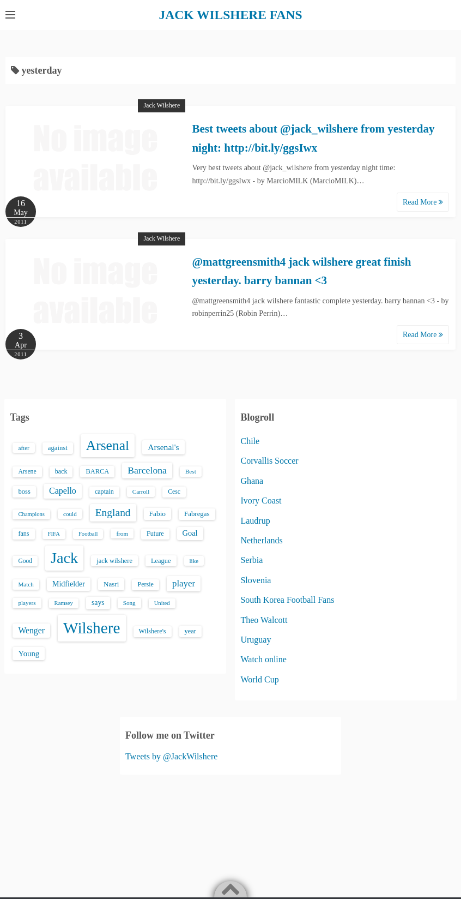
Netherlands (261, 539)
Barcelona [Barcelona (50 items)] (147, 470)
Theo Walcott (263, 619)
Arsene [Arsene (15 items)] (27, 471)
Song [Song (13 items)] (129, 603)
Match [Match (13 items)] (25, 584)
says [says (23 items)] (98, 602)
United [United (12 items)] (162, 603)
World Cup (259, 679)
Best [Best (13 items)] (190, 471)
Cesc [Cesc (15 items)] (174, 491)
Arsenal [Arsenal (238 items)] (108, 445)
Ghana (251, 480)
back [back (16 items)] (61, 471)
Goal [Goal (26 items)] (190, 533)
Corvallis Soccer (269, 460)
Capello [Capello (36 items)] (62, 490)
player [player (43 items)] (183, 583)
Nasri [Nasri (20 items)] (111, 584)
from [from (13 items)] (122, 533)
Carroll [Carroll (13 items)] (141, 491)
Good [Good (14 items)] (25, 560)
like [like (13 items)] (194, 560)
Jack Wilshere (161, 105)
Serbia (251, 560)
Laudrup (255, 520)
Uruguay (255, 639)
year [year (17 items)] (190, 631)
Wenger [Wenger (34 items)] (31, 630)
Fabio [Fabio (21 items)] (157, 513)
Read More (423, 201)
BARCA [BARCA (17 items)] (97, 471)
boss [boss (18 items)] (24, 491)
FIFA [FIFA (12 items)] (54, 534)
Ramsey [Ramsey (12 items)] (63, 603)
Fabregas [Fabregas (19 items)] (196, 513)
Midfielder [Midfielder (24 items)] (68, 583)
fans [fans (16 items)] (23, 533)
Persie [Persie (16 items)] (145, 584)
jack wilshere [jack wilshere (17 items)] (114, 560)
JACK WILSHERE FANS (230, 15)
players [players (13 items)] (26, 603)
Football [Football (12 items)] (88, 534)
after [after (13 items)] (23, 448)
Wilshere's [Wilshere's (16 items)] (152, 631)
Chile (249, 441)
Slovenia (255, 579)
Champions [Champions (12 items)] (31, 514)
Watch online (263, 659)
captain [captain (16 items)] (104, 491)
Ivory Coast (260, 500)
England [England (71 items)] (113, 512)
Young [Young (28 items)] (28, 653)
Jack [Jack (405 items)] (64, 557)
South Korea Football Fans (287, 599)
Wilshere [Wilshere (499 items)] (91, 628)
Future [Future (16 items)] (155, 533)
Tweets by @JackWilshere (171, 755)
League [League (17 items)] (161, 560)
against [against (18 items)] (58, 448)
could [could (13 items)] (70, 513)
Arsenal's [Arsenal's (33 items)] (163, 447)
